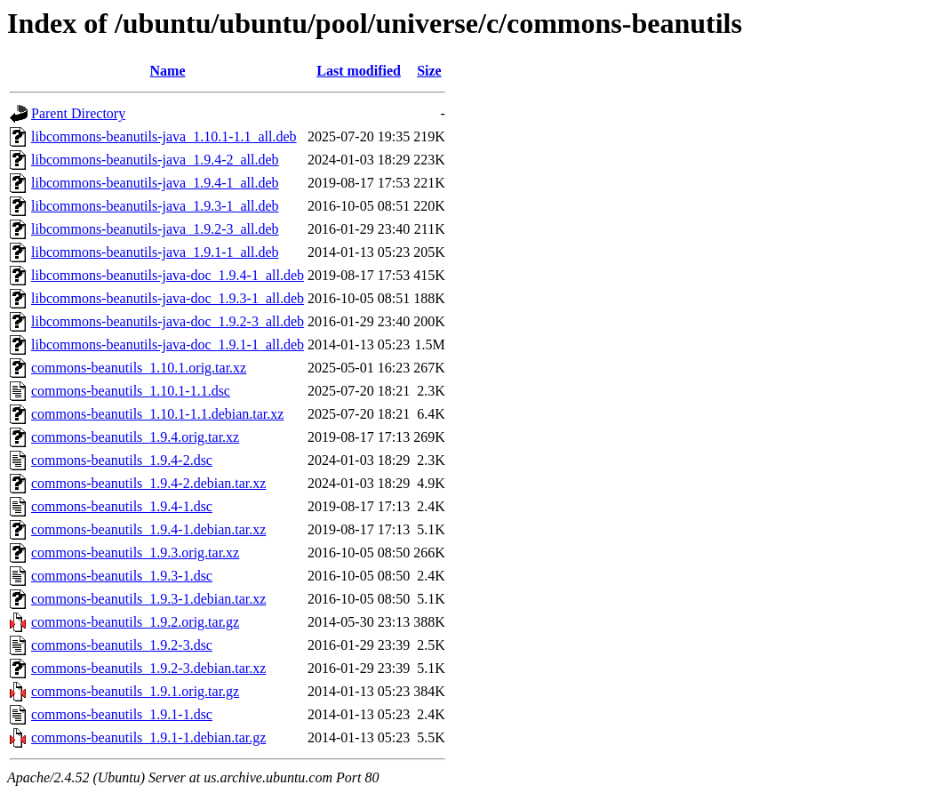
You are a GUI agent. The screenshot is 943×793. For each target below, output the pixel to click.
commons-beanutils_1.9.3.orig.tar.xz (135, 552)
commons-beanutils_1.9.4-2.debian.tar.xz (148, 483)
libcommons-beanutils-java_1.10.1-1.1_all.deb (164, 136)
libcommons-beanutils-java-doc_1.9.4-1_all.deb (167, 275)
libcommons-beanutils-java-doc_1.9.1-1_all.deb (167, 344)
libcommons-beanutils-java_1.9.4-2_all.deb (155, 159)
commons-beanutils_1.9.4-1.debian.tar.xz (148, 529)
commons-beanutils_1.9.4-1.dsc (121, 506)
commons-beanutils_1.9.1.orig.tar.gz (135, 691)
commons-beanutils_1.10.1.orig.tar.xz (138, 367)
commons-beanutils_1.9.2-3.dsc (121, 645)
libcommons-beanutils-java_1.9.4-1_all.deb (155, 182)
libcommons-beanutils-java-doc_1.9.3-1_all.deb (167, 298)
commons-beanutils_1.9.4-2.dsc (121, 460)
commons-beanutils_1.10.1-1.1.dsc (130, 390)
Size (429, 70)
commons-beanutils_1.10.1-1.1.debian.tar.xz (157, 413)
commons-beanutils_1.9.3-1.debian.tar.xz (148, 598)
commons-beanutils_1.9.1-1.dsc (121, 714)
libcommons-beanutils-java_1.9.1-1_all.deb (155, 252)
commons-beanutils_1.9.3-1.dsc (121, 575)
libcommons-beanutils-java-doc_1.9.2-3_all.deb (167, 321)
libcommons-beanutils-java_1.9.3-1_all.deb (155, 205)
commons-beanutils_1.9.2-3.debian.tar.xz (148, 668)
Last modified (358, 70)
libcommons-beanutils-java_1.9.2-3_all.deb (155, 228)
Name (168, 70)
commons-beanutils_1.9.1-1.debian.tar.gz (148, 737)
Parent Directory (78, 113)
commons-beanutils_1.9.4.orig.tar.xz (135, 437)
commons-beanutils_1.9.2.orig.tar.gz (135, 621)
